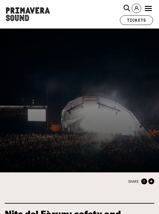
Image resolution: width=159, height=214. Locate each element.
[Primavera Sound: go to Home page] (28, 14)
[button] (127, 8)
